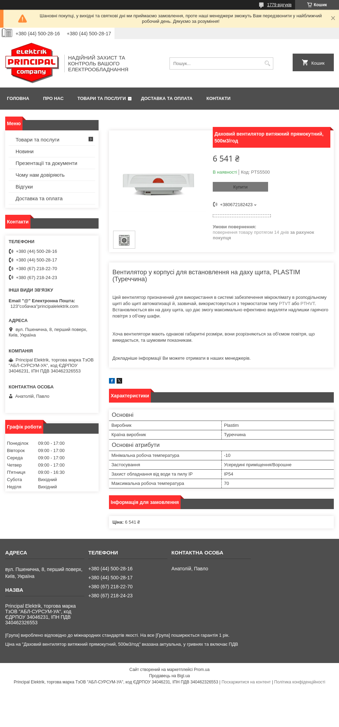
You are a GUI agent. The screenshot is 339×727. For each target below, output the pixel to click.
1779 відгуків (279, 4)
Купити (240, 187)
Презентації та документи (46, 163)
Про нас (53, 98)
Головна (18, 98)
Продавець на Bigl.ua (169, 675)
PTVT (284, 303)
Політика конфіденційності (300, 682)
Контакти (219, 98)
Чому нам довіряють (40, 175)
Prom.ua (202, 669)
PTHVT (307, 303)
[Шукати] (267, 63)
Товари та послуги (101, 98)
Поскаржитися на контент (246, 682)
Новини (25, 151)
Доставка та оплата (167, 98)
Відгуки (24, 187)
